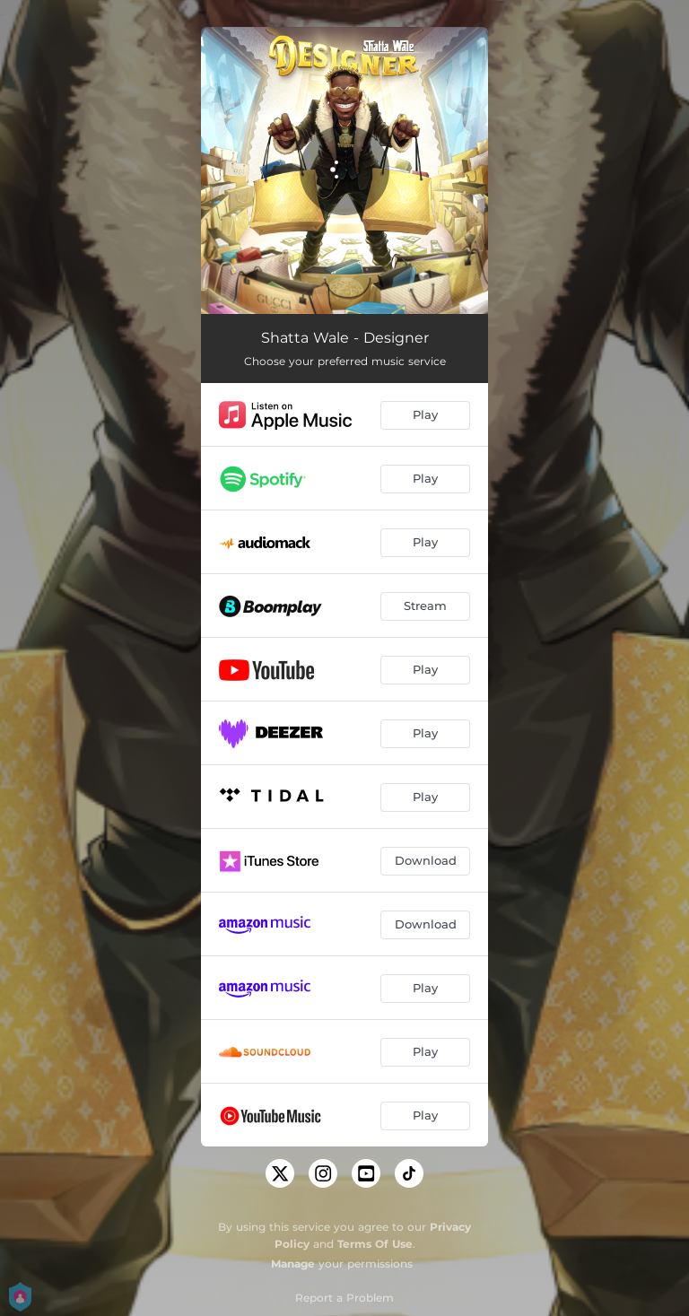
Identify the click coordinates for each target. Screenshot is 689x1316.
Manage (293, 1263)
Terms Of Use (375, 1244)
